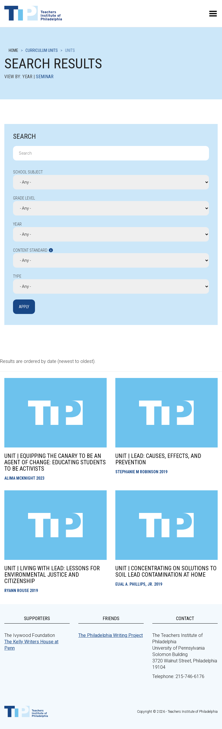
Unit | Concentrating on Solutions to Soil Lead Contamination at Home (166, 571)
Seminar (44, 76)
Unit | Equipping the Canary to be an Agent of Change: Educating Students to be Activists (55, 462)
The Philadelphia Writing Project (110, 635)
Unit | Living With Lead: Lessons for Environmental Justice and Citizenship (52, 574)
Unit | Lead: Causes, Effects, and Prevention (158, 459)
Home (13, 50)
